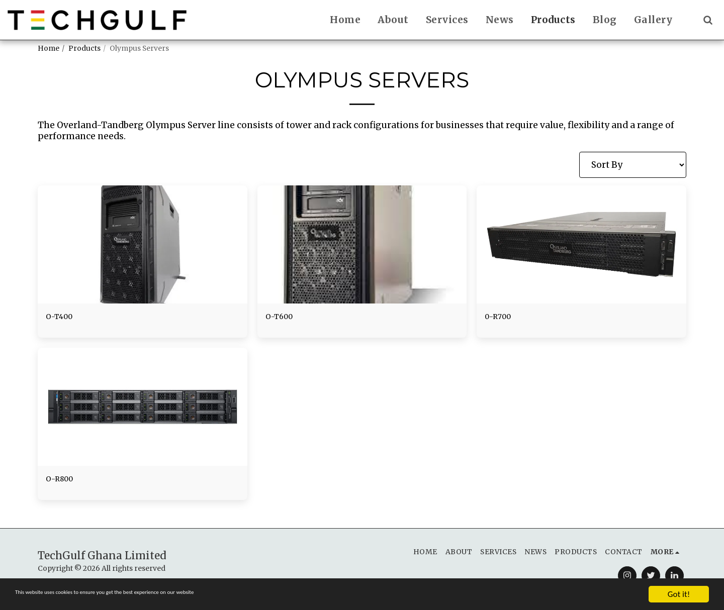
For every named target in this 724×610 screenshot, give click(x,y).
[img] (142, 244)
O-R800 (62, 482)
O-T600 (282, 317)
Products (84, 48)
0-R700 (501, 317)
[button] (707, 20)
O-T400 (62, 317)
